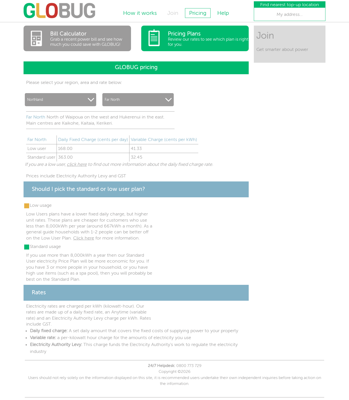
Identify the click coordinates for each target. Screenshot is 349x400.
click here (77, 164)
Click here (83, 238)
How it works (140, 13)
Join (172, 13)
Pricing (197, 13)
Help (223, 13)
